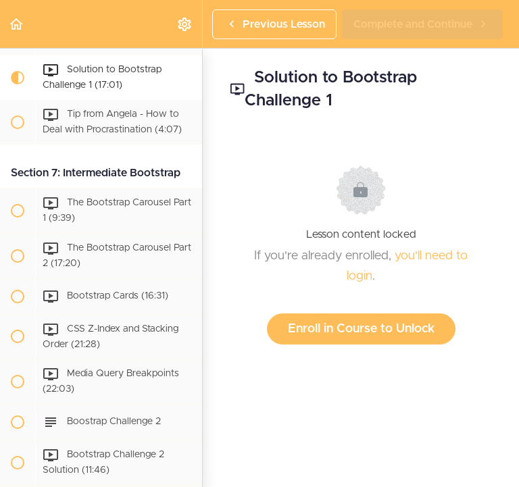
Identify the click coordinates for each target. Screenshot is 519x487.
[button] (17, 24)
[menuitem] (185, 24)
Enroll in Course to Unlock (361, 329)
